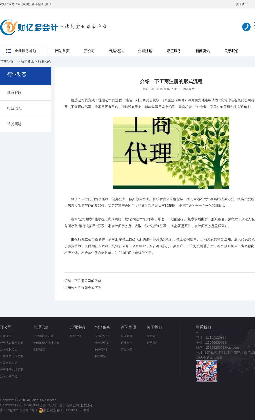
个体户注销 (102, 342)
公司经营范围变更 (11, 356)
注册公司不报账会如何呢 (82, 287)
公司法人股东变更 (11, 342)
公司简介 (152, 336)
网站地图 (202, 358)
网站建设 (101, 356)
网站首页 (62, 51)
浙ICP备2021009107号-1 (18, 410)
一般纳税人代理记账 (46, 342)
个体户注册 (102, 336)
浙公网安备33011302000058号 (63, 410)
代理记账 (116, 51)
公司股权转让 (8, 349)
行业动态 (44, 61)
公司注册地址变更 (11, 369)
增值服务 (174, 51)
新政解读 (14, 92)
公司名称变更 (8, 363)
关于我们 (242, 4)
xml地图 (216, 358)
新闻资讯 (203, 51)
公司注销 (145, 51)
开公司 (89, 51)
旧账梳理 (39, 349)
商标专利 (101, 349)
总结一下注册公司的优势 (82, 281)
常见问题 (14, 124)
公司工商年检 (8, 376)
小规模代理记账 (43, 336)
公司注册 (6, 336)
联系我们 (152, 342)
